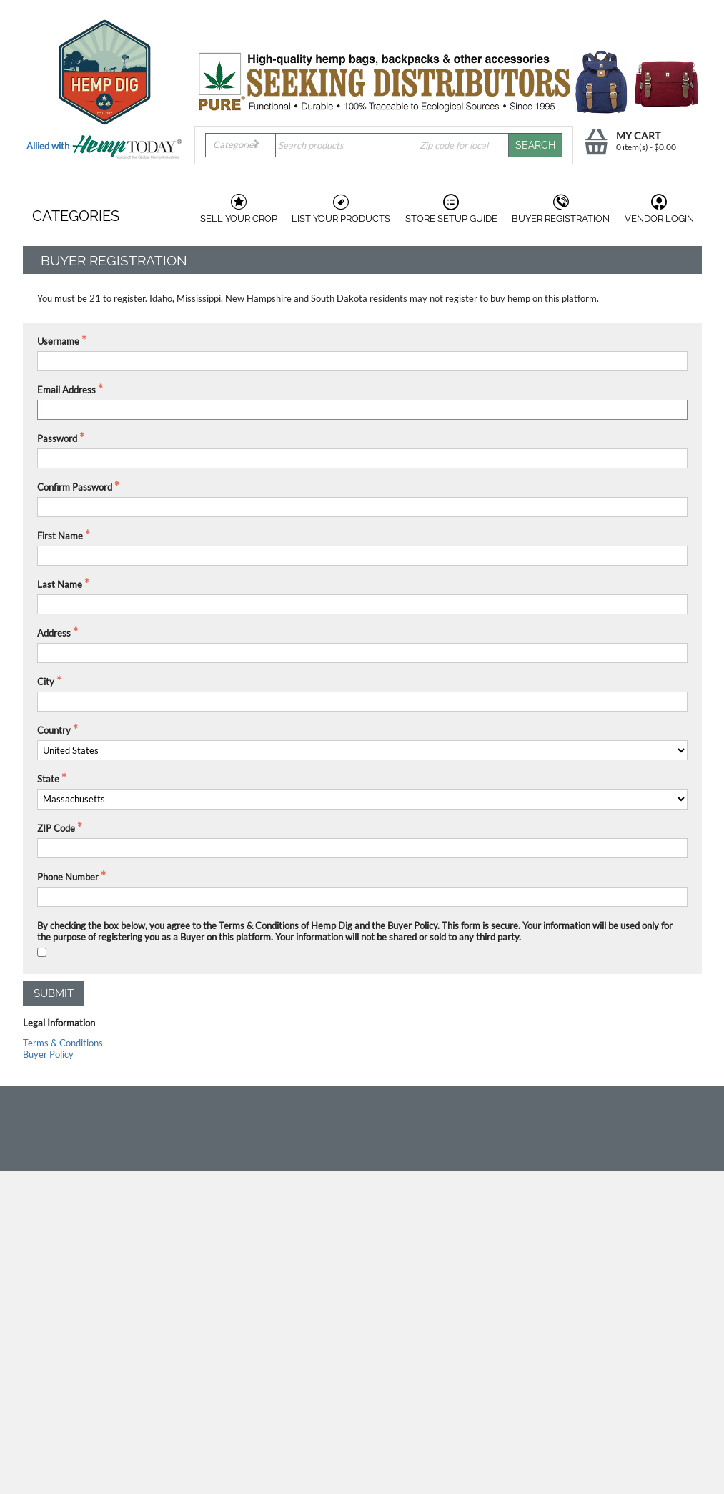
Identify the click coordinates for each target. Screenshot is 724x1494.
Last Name (59, 584)
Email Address (66, 389)
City (45, 681)
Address (54, 633)
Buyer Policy (48, 1054)
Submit (54, 993)
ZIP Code (56, 828)
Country (54, 730)
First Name (60, 535)
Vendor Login (659, 209)
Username (58, 341)
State (48, 779)
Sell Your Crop (238, 209)
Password (57, 438)
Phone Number (68, 877)
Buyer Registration (561, 209)
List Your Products (341, 209)
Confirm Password (74, 487)
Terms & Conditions (63, 1042)
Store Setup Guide (451, 209)
